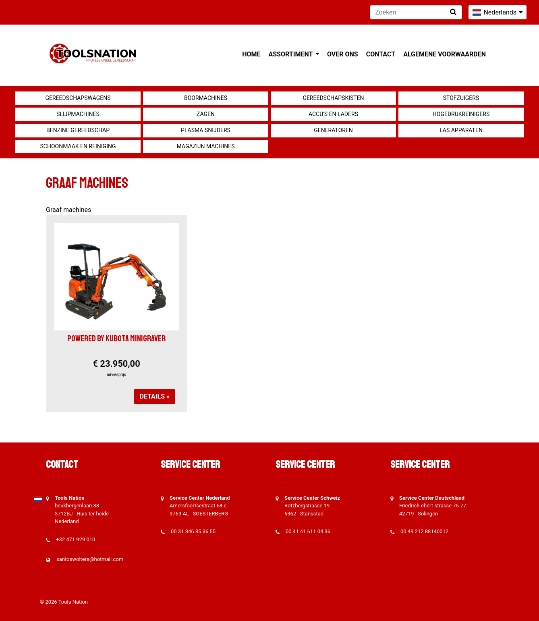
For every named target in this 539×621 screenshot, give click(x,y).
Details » (154, 396)
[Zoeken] (416, 12)
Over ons (342, 54)
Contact (380, 54)
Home (251, 54)
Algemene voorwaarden (444, 54)
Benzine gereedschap (78, 130)
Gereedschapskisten (333, 98)
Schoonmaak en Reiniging (78, 146)
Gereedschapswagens (77, 98)
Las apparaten (461, 130)
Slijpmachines (78, 114)
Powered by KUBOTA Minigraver (116, 338)
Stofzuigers (461, 98)
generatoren (333, 130)
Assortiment (291, 54)
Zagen (206, 114)
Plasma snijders (205, 130)
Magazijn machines (205, 146)
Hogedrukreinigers (461, 114)
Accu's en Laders (333, 114)
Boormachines (205, 98)
